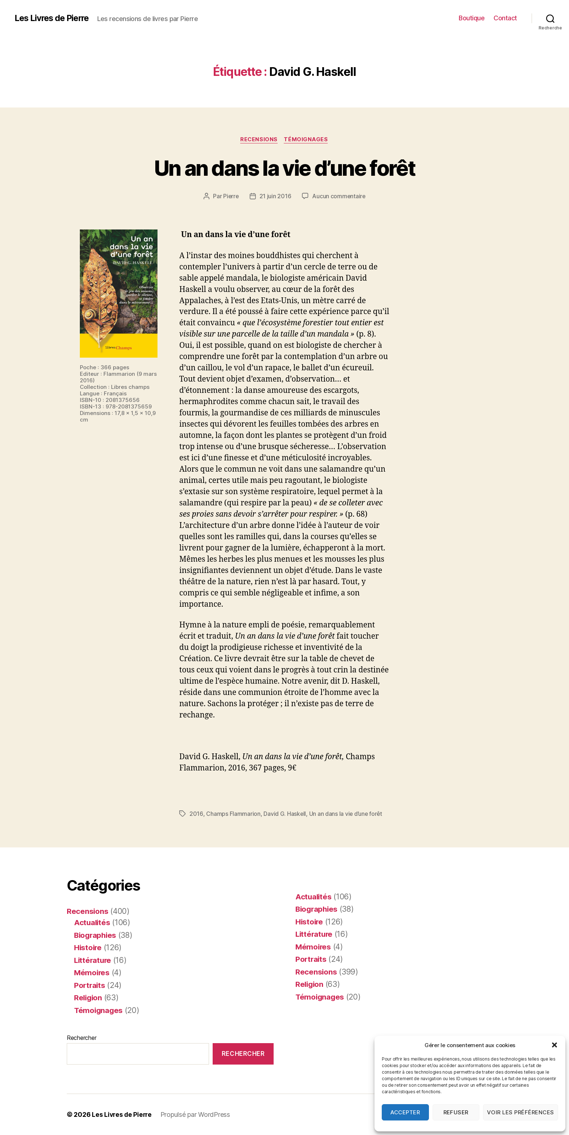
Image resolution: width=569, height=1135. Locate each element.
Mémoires (92, 972)
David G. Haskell (284, 814)
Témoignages (307, 140)
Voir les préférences (520, 1112)
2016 (196, 814)
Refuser (456, 1112)
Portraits (90, 985)
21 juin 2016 (275, 196)
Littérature (93, 960)
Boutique (471, 18)
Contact (505, 18)
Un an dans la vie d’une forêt (284, 168)
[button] (554, 1045)
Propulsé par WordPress (197, 1114)
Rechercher (81, 1037)
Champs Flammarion (233, 814)
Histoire (88, 947)
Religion (88, 997)
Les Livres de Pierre (53, 18)
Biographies (96, 935)
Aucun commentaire (339, 196)
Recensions (259, 140)
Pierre (230, 196)
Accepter (405, 1112)
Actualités (92, 922)
